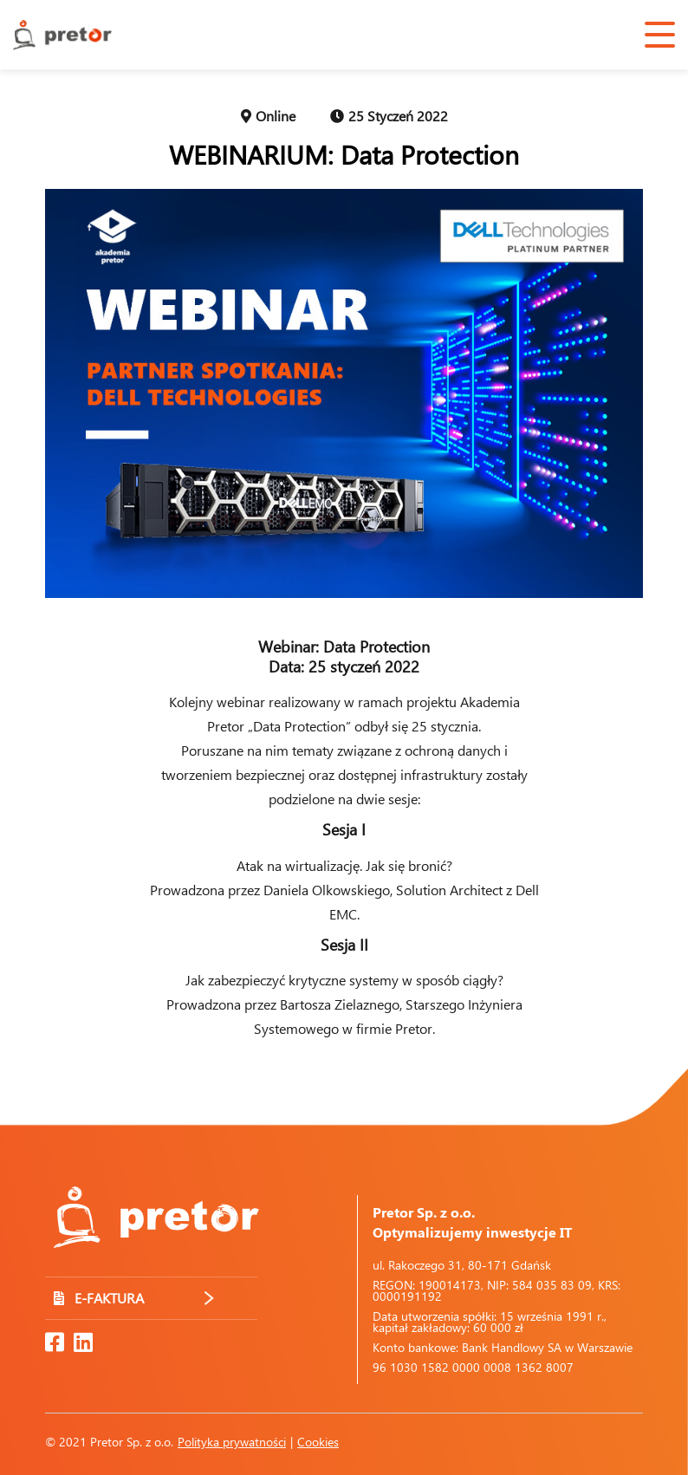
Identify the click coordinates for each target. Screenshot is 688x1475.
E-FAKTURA (134, 1298)
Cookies (318, 1441)
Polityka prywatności (232, 1441)
